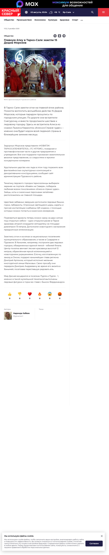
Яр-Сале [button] (67, 12)
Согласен (94, 543)
